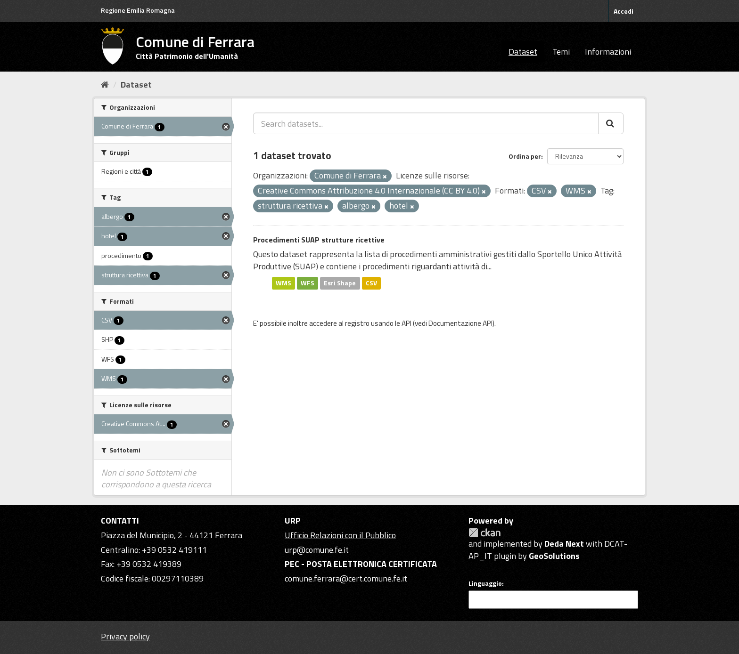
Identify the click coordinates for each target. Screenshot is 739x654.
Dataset (523, 51)
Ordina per (525, 156)
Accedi (623, 11)
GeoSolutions (554, 555)
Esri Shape (340, 283)
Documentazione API (460, 323)
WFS (307, 283)
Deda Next (564, 543)
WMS (283, 283)
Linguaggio (485, 583)
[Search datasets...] (426, 123)
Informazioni (608, 51)
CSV (371, 283)
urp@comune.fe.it (317, 549)
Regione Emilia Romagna (138, 10)
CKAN (484, 533)
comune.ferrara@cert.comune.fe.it (346, 578)
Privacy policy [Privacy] (125, 636)
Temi (561, 51)
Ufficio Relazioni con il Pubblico (340, 535)
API (406, 323)
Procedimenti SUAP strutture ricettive (319, 239)
